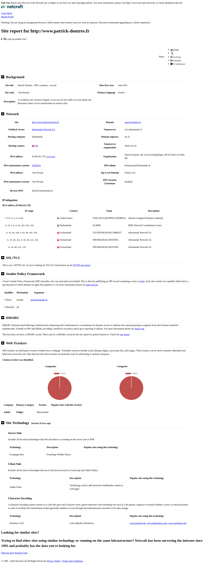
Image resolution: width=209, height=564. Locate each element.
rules (142, 281)
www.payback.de (138, 523)
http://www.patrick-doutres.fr (45, 122)
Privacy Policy (54, 561)
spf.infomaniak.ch (39, 300)
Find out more (7, 553)
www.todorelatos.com (157, 523)
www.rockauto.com (177, 523)
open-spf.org (92, 285)
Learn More (6, 13)
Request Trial (21, 553)
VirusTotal (50, 157)
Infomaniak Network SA (43, 129)
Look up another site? (15, 39)
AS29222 (36, 165)
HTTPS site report (81, 265)
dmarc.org (139, 328)
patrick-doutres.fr (133, 122)
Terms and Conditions (72, 561)
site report (124, 334)
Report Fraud (7, 17)
